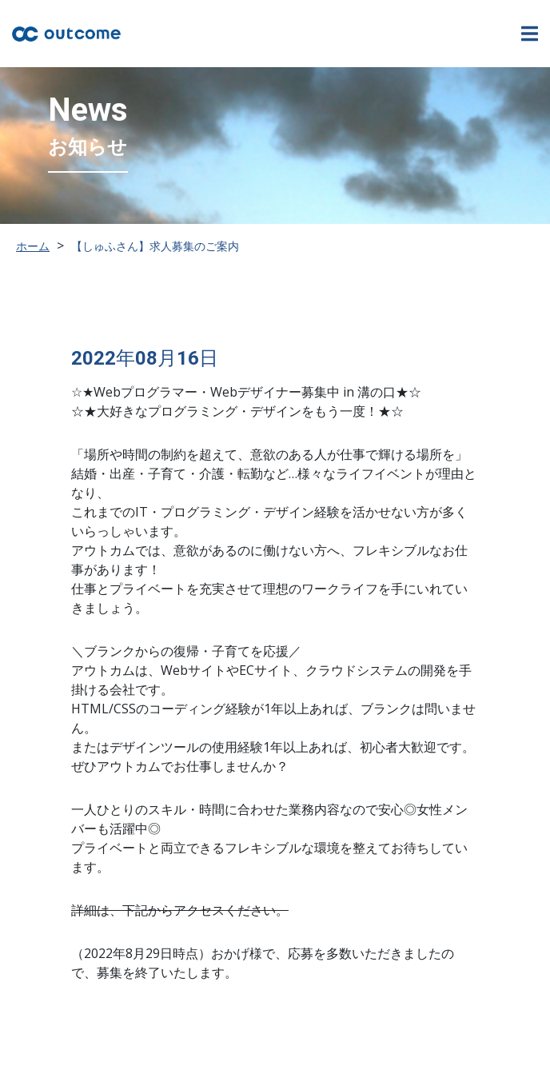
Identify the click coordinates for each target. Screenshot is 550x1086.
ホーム (33, 246)
